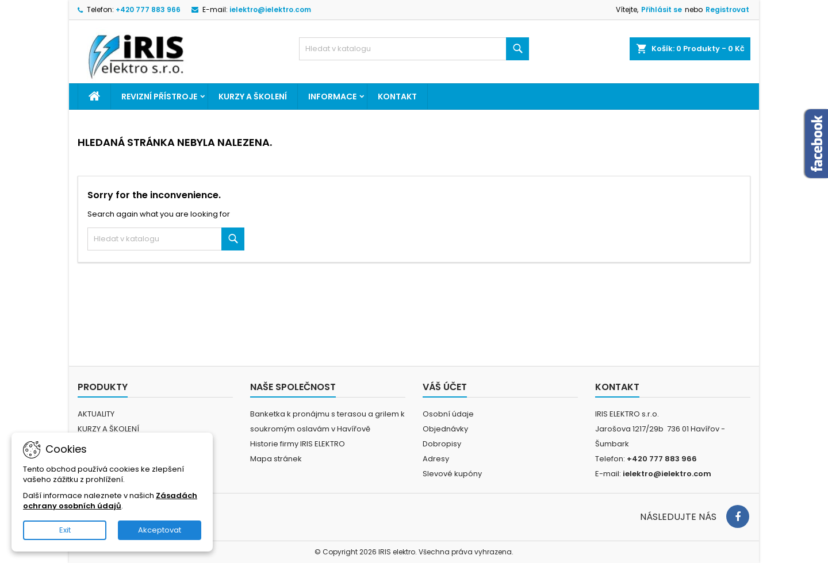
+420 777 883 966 (148, 9)
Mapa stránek (276, 458)
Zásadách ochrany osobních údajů (110, 500)
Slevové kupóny (452, 473)
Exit (65, 530)
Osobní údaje (448, 413)
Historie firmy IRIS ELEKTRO (297, 443)
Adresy (436, 458)
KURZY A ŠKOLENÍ (252, 96)
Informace (332, 96)
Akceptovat (159, 530)
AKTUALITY (96, 413)
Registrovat (727, 9)
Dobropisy (442, 443)
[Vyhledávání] (414, 48)
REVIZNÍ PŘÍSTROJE (159, 96)
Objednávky (445, 428)
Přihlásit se (661, 9)
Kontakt (397, 96)
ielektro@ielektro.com (270, 9)
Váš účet (445, 387)
